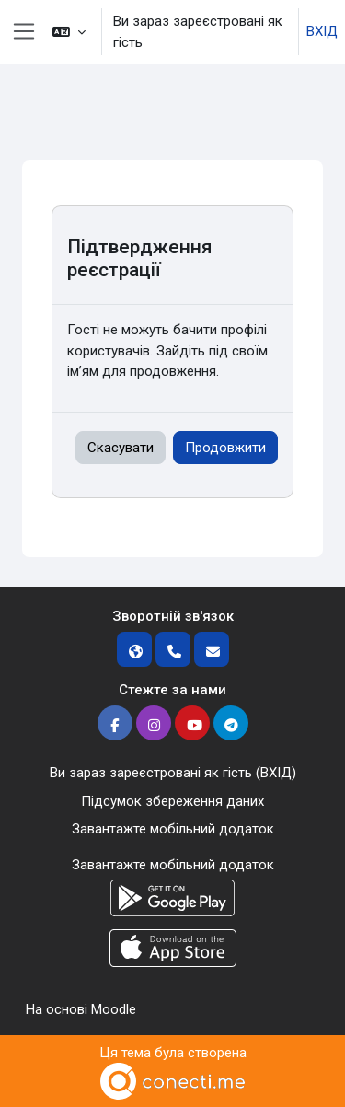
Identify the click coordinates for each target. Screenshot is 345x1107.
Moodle (113, 1009)
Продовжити (225, 447)
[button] (69, 32)
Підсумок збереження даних (172, 801)
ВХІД (322, 31)
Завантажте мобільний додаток (173, 829)
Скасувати (120, 447)
